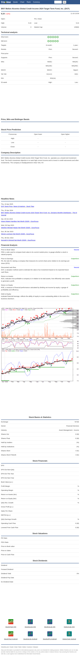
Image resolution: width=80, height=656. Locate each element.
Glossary (35, 647)
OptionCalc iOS (69, 627)
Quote (15, 2)
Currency (36, 2)
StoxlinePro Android (50, 639)
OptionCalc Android (69, 639)
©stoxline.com (5, 647)
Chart (22, 2)
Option (24, 647)
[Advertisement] (40, 101)
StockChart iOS (10, 627)
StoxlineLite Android (30, 639)
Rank (29, 2)
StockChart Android (11, 639)
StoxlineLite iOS (30, 627)
